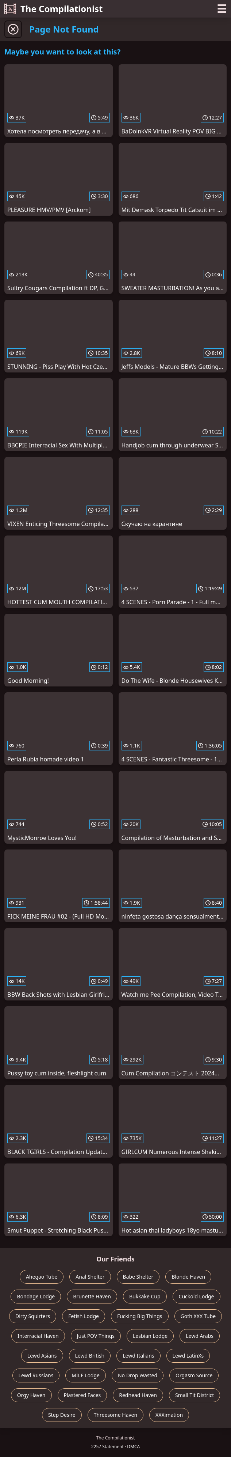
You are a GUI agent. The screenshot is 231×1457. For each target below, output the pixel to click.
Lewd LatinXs (188, 1355)
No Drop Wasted (137, 1375)
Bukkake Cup (145, 1296)
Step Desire (62, 1414)
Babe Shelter (138, 1276)
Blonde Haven (188, 1276)
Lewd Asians (42, 1355)
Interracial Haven (38, 1335)
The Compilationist (53, 9)
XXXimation (169, 1414)
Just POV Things (96, 1335)
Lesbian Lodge (150, 1335)
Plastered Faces (82, 1395)
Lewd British (90, 1355)
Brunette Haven (92, 1296)
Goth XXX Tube (198, 1316)
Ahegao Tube (41, 1276)
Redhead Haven (138, 1395)
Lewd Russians (36, 1375)
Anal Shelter (90, 1276)
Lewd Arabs (199, 1335)
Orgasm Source (194, 1375)
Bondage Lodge (36, 1296)
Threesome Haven (115, 1414)
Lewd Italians (138, 1355)
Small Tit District (194, 1395)
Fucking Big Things (139, 1316)
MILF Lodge (86, 1375)
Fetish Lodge (83, 1316)
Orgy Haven (31, 1395)
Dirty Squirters (32, 1316)
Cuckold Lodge (196, 1296)
